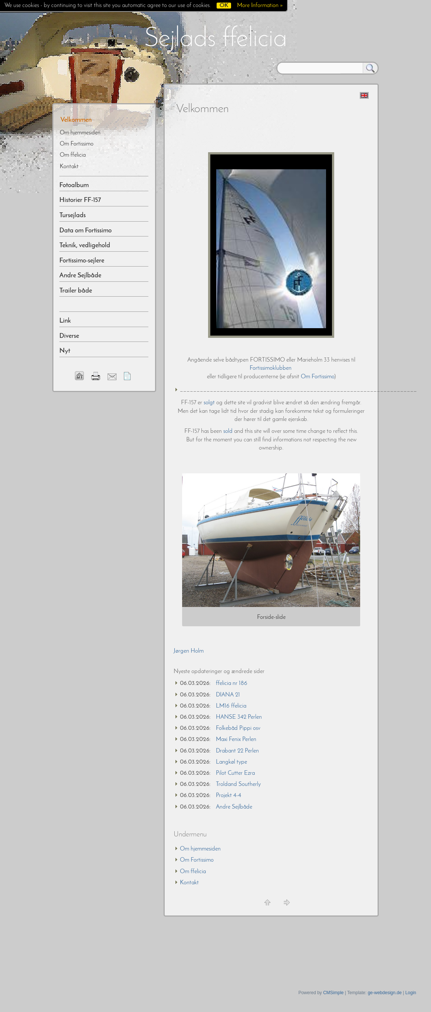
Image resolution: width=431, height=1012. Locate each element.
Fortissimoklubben (271, 368)
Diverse (69, 336)
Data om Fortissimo (85, 230)
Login (410, 992)
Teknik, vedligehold (84, 245)
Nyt (64, 351)
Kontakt (189, 883)
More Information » (260, 6)
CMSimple (333, 992)
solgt (209, 403)
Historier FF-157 (80, 200)
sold (228, 431)
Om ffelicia (193, 872)
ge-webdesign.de (384, 992)
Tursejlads (72, 215)
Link (65, 320)
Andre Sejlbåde (234, 807)
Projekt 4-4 (228, 796)
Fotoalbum (74, 185)
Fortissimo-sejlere (81, 260)
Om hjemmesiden (200, 849)
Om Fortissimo (317, 377)
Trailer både (75, 290)
